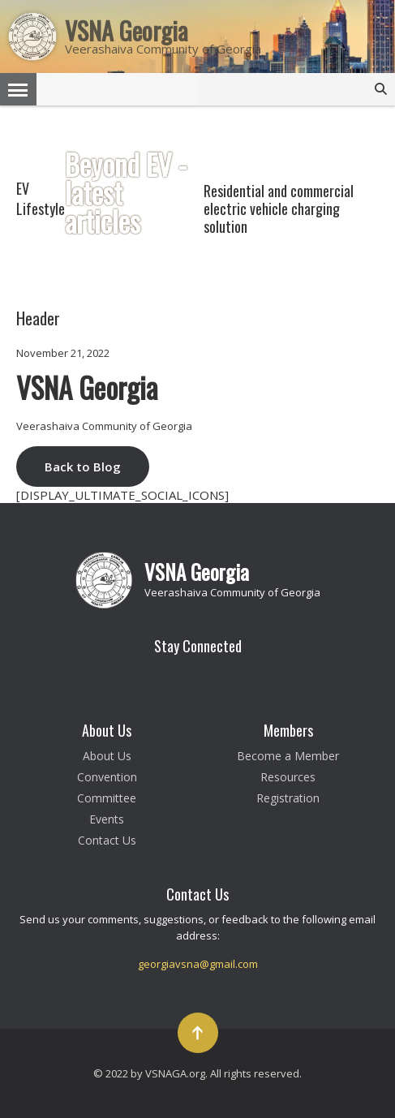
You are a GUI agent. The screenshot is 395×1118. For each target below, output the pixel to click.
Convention (107, 777)
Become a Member (288, 755)
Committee (106, 798)
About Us (107, 755)
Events (106, 819)
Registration (288, 798)
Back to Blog (83, 466)
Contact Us (107, 840)
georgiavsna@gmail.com (198, 964)
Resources (288, 777)
